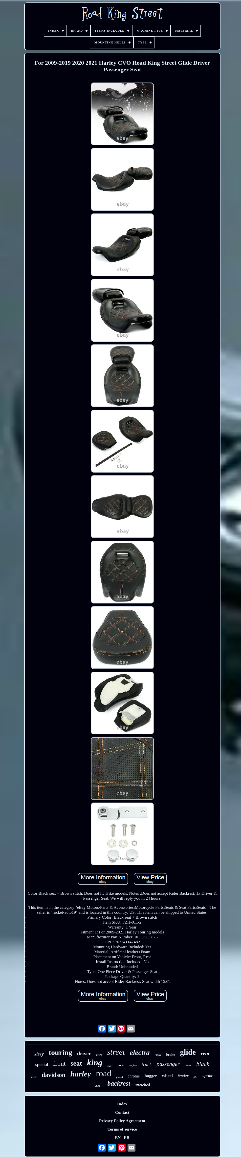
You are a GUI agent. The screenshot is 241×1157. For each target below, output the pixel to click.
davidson (54, 1075)
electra (140, 1052)
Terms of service (122, 1129)
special (41, 1064)
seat (76, 1063)
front (59, 1063)
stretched (142, 1085)
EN (118, 1137)
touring (60, 1052)
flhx (196, 1076)
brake (170, 1054)
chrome (134, 1076)
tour (188, 1065)
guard (119, 1076)
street (116, 1052)
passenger (167, 1064)
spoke (207, 1075)
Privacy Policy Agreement (122, 1120)
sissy (39, 1053)
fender (183, 1076)
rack (158, 1054)
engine (133, 1065)
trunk (147, 1064)
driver (84, 1053)
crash (98, 1085)
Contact (122, 1112)
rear (205, 1053)
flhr (34, 1076)
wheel (167, 1075)
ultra (99, 1054)
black (202, 1064)
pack (121, 1065)
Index (122, 1104)
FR (127, 1137)
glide (188, 1052)
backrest (118, 1083)
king (94, 1062)
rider (110, 1066)
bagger (151, 1076)
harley (80, 1073)
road (103, 1073)
